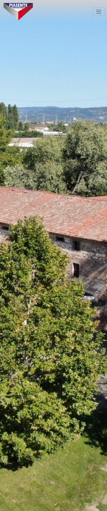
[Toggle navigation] (99, 12)
